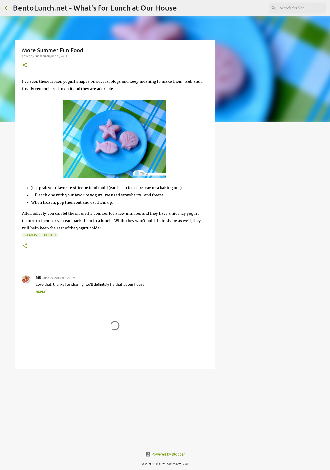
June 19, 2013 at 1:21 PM (59, 277)
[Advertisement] (115, 408)
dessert (50, 235)
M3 (38, 277)
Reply (41, 292)
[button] (25, 65)
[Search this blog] (302, 8)
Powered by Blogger (165, 454)
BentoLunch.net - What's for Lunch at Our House (95, 8)
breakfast (31, 235)
